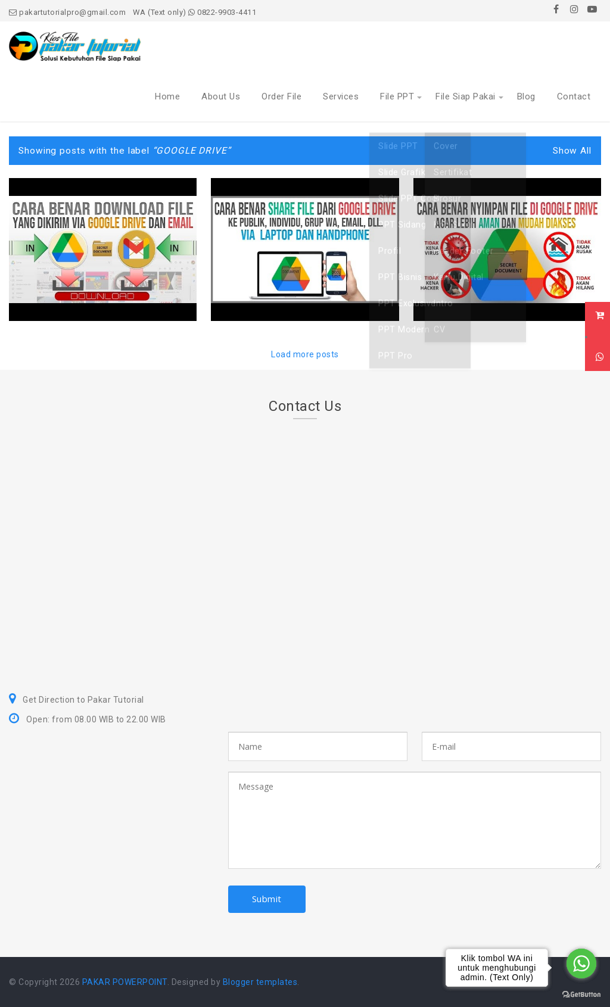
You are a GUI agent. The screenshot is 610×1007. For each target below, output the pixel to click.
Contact (574, 96)
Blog (526, 96)
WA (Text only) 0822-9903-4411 (195, 12)
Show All (572, 150)
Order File (281, 96)
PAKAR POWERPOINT (124, 982)
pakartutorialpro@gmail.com (67, 12)
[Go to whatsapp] (581, 963)
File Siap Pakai (465, 96)
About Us (220, 96)
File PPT (397, 96)
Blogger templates (260, 982)
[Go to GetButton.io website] (581, 995)
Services (341, 96)
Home (167, 96)
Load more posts (305, 354)
